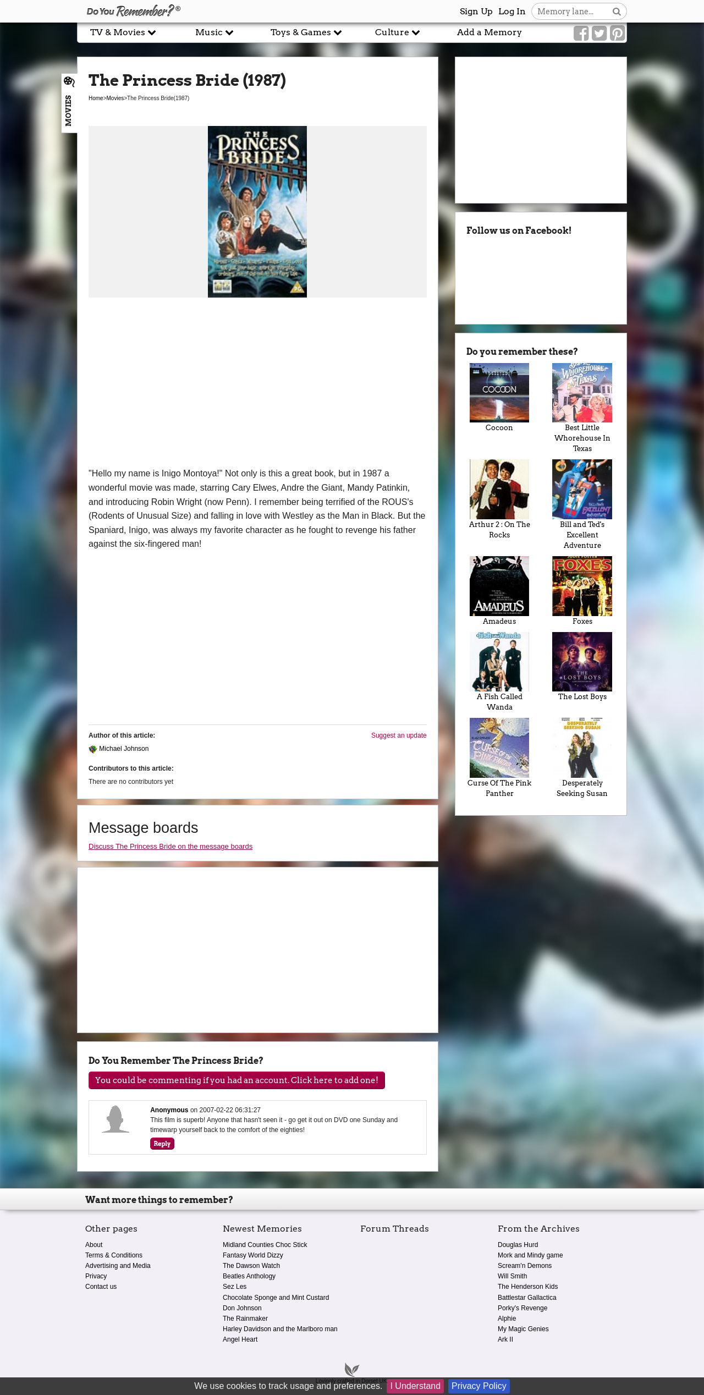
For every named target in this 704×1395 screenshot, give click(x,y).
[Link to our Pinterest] (617, 33)
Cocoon (499, 397)
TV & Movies (123, 32)
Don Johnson (242, 1308)
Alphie (507, 1318)
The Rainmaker (245, 1318)
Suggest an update (399, 735)
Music (214, 32)
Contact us (101, 1286)
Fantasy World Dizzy (253, 1255)
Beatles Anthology (249, 1276)
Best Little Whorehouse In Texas (582, 408)
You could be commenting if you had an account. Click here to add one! (236, 1080)
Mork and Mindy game (530, 1255)
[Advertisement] (258, 384)
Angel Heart (240, 1339)
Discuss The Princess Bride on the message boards (170, 846)
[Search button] (617, 11)
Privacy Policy (479, 1386)
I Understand (415, 1386)
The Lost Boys (582, 666)
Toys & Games (306, 32)
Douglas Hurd (518, 1245)
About (93, 1245)
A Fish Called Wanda (499, 672)
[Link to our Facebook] (581, 33)
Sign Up (476, 11)
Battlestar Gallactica (527, 1297)
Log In (512, 11)
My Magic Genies (523, 1329)
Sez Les (234, 1286)
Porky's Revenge (522, 1308)
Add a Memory (489, 32)
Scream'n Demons (525, 1266)
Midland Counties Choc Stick (265, 1245)
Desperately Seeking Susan (582, 758)
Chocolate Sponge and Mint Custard (276, 1297)
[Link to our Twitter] (599, 33)
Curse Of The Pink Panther (499, 758)
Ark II (505, 1339)
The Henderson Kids (528, 1286)
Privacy (96, 1276)
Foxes (582, 590)
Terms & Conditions (113, 1255)
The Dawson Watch (251, 1266)
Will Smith (512, 1276)
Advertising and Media (118, 1266)
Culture (397, 32)
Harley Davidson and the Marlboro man (280, 1329)
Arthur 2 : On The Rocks (499, 499)
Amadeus (499, 590)
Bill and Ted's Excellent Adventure (582, 504)
